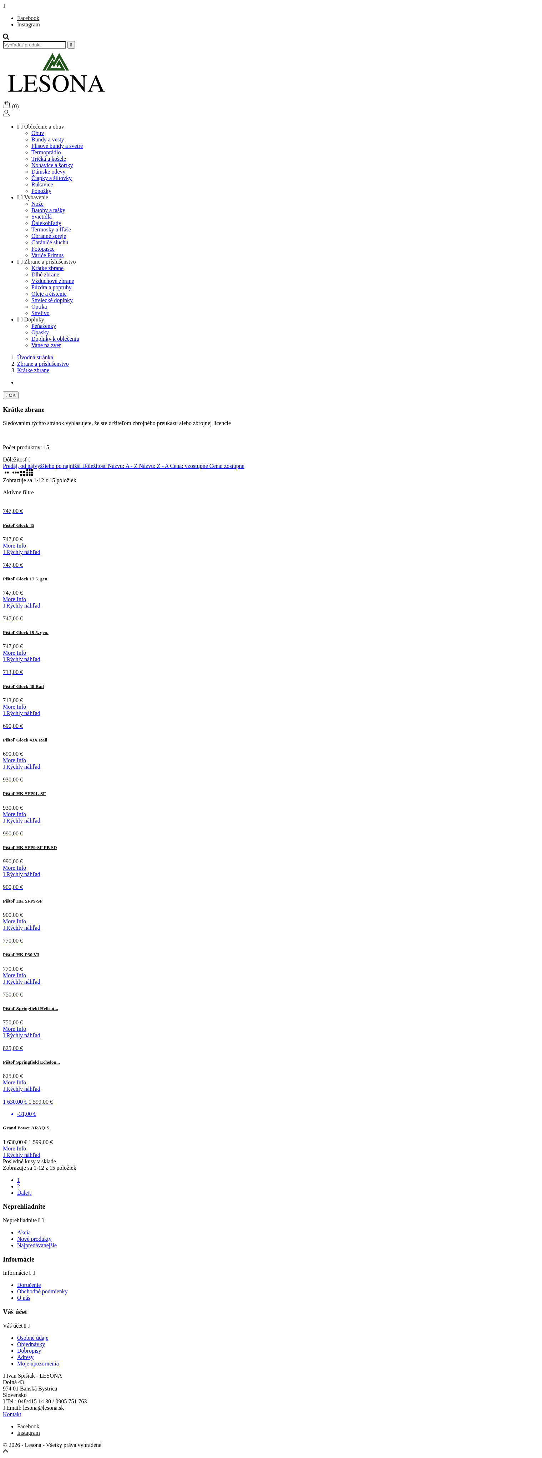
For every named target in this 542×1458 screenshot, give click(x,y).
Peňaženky (43, 326)
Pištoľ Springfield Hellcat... (30, 1008)
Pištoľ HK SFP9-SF (23, 901)
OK (11, 395)
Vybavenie (32, 197)
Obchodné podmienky (42, 1291)
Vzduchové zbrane (52, 281)
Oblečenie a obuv (40, 127)
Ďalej (24, 1193)
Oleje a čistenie (49, 294)
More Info (14, 546)
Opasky (40, 332)
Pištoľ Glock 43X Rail (25, 740)
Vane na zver (46, 345)
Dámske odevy (48, 172)
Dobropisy (29, 1351)
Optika (39, 307)
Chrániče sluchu (50, 242)
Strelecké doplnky (52, 300)
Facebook (28, 18)
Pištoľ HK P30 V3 (21, 954)
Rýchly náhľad (21, 552)
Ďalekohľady (46, 223)
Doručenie (29, 1285)
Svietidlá (41, 217)
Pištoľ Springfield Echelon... (31, 1062)
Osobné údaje (33, 1338)
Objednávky (31, 1344)
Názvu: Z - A (154, 466)
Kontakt (12, 1414)
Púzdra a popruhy (51, 287)
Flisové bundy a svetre (57, 146)
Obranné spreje (48, 236)
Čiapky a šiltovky (51, 178)
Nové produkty (34, 1239)
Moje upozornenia (38, 1363)
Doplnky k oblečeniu (55, 339)
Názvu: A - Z (123, 466)
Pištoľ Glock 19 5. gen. (26, 632)
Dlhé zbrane (45, 274)
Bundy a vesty (47, 139)
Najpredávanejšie (37, 1245)
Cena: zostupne (226, 466)
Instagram (28, 24)
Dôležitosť (17, 459)
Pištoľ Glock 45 (18, 525)
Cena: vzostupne (189, 466)
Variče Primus (47, 255)
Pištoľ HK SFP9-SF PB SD (30, 847)
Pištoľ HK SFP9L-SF (24, 793)
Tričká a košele (48, 159)
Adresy (25, 1357)
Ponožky (41, 191)
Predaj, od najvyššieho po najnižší (42, 466)
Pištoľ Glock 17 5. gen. (26, 578)
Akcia (24, 1232)
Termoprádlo (46, 152)
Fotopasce (43, 249)
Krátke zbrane (47, 268)
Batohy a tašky (48, 210)
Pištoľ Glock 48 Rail (23, 686)
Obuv (37, 133)
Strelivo (40, 313)
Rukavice (42, 184)
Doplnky (30, 319)
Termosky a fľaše (51, 229)
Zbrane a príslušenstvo (46, 262)
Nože (37, 204)
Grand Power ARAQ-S (26, 1127)
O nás (23, 1298)
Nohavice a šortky (52, 165)
